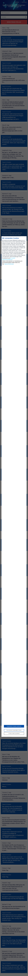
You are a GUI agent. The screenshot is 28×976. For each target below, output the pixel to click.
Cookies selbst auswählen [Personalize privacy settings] (14, 733)
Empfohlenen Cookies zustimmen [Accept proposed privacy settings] (14, 726)
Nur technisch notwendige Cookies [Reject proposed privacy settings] (13, 730)
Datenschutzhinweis (9, 264)
